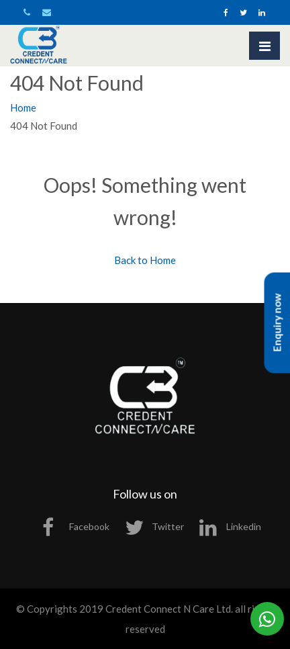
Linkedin (230, 526)
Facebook (75, 526)
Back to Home (145, 260)
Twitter (154, 526)
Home (23, 107)
